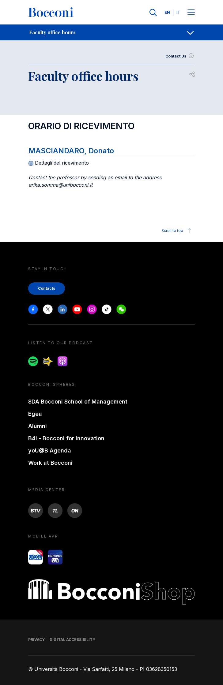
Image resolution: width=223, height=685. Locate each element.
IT (178, 12)
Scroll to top (177, 230)
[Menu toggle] (191, 12)
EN (167, 12)
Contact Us (180, 56)
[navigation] (111, 32)
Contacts (46, 288)
